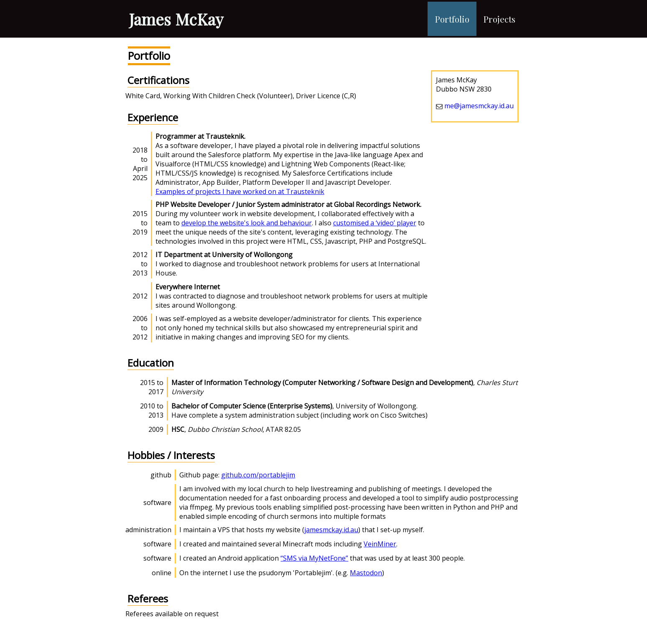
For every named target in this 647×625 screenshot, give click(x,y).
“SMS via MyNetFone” (314, 558)
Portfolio (452, 19)
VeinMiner (380, 543)
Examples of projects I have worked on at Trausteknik (239, 191)
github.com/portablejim (258, 475)
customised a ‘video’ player (374, 222)
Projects (499, 19)
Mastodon (366, 572)
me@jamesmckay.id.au (479, 105)
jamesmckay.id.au (331, 529)
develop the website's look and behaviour (246, 222)
